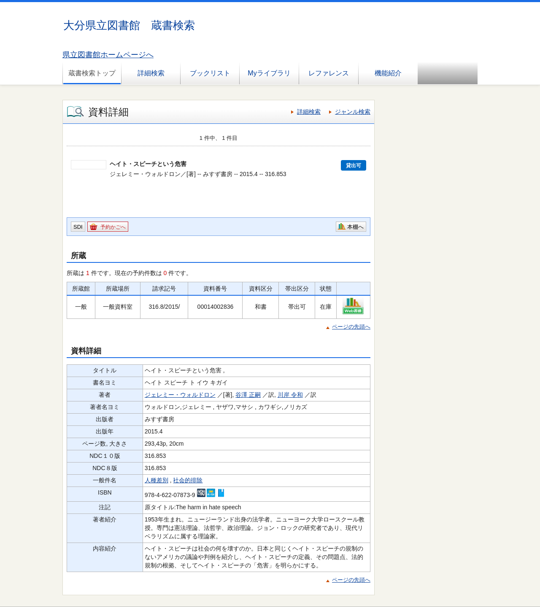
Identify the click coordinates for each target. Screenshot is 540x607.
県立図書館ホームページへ (108, 55)
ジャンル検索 (352, 111)
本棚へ (355, 227)
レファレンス (328, 73)
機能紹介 (388, 73)
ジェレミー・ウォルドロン (180, 394)
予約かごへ (113, 227)
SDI (78, 227)
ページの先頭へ (351, 327)
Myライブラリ (269, 73)
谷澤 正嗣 (248, 394)
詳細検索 (151, 73)
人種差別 (156, 480)
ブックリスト (210, 73)
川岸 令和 (290, 394)
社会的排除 (187, 480)
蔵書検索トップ (92, 73)
